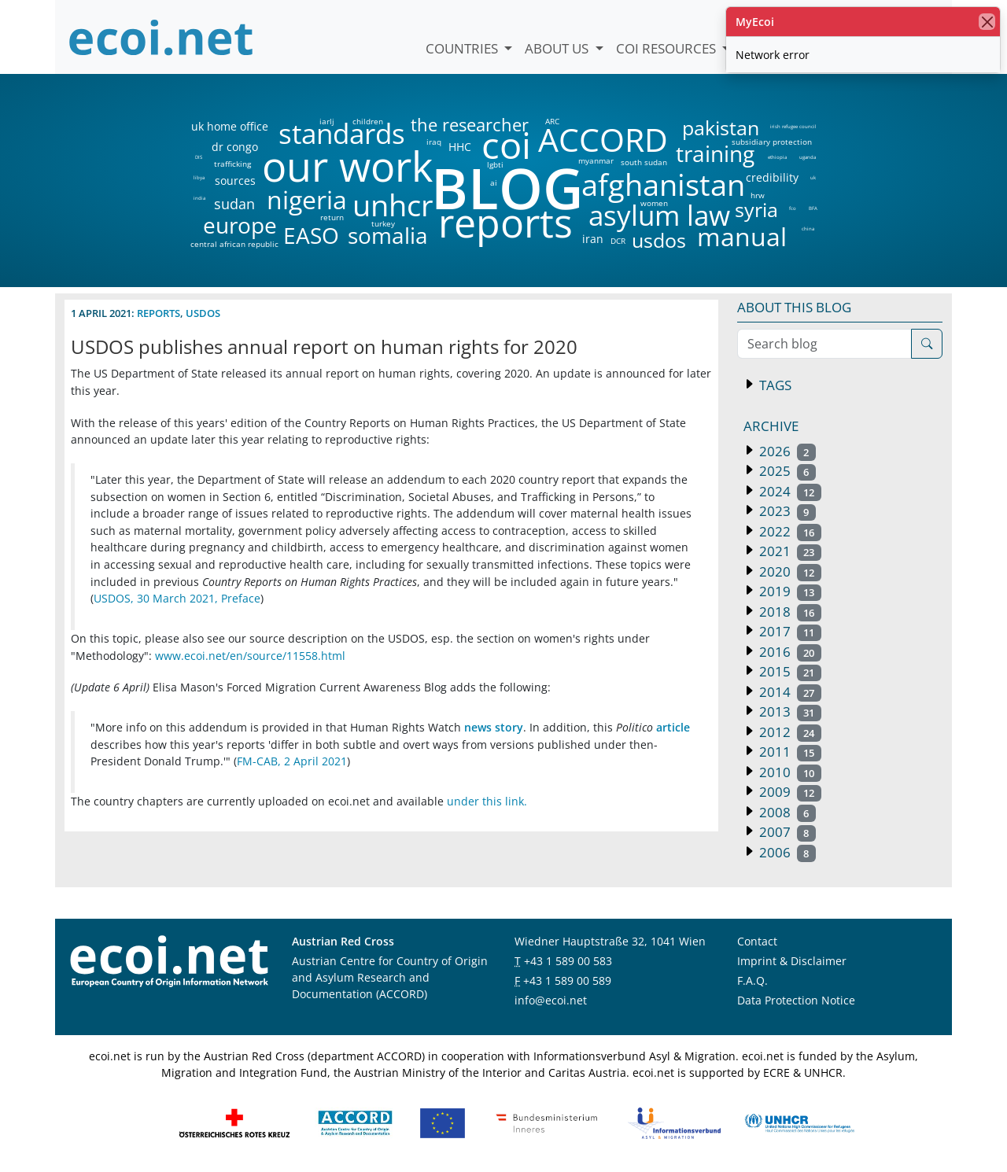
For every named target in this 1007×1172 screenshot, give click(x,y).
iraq (433, 142)
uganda (807, 157)
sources (235, 180)
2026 (786, 451)
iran (592, 239)
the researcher (443, 125)
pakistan (720, 128)
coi (505, 145)
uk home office (229, 126)
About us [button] (558, 48)
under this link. (487, 801)
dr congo (235, 147)
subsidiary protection (772, 142)
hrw (758, 195)
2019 (788, 591)
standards (341, 134)
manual (741, 236)
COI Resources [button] (667, 48)
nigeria (306, 199)
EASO (311, 235)
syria (756, 209)
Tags (773, 385)
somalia (388, 235)
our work (347, 166)
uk (813, 177)
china (807, 229)
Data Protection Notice (796, 1000)
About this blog (794, 307)
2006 (786, 852)
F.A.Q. (752, 980)
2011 (788, 752)
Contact (757, 941)
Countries (463, 48)
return (332, 217)
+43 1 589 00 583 (568, 960)
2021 (788, 551)
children (367, 121)
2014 (788, 692)
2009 (788, 792)
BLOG (506, 188)
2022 (788, 531)
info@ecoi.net (551, 1000)
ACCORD (602, 139)
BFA (813, 208)
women (654, 203)
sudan (234, 204)
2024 (788, 491)
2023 (786, 511)
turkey (383, 223)
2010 (788, 772)
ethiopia (777, 157)
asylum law (659, 216)
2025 (786, 471)
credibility (772, 177)
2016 (788, 652)
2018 (788, 612)
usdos (659, 240)
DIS (198, 157)
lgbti (495, 164)
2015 (788, 671)
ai (493, 182)
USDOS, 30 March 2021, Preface (177, 598)
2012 (788, 732)
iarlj (326, 121)
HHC (459, 147)
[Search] (926, 344)
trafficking (232, 164)
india (199, 198)
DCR (617, 241)
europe (240, 225)
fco (792, 208)
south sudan (644, 162)
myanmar (596, 160)
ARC (552, 121)
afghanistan (662, 185)
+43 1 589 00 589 (567, 980)
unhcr (392, 205)
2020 (788, 571)
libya (199, 177)
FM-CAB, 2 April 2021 (292, 761)
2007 (786, 832)
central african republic (234, 244)
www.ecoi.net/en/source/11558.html (250, 655)
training (715, 153)
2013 (788, 711)
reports (505, 223)
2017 (788, 631)
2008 (786, 812)
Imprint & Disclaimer (792, 960)
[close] (987, 21)
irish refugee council (792, 126)
